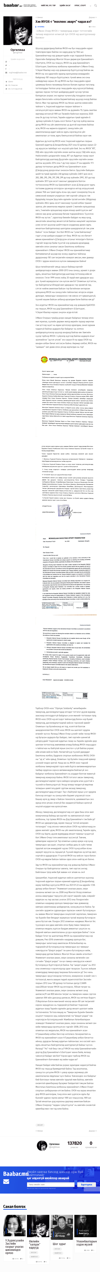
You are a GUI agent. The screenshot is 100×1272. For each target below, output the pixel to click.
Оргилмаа (40, 27)
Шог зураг (59, 1244)
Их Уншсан (11, 85)
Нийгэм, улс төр (48, 5)
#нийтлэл (34, 1257)
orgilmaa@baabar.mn (16, 73)
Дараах (93, 17)
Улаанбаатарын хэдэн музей (86, 1243)
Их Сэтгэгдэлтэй (13, 89)
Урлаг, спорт (80, 5)
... (90, 5)
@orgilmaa (17, 53)
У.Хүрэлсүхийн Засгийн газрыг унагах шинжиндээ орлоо (14, 1247)
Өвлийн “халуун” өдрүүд (34, 1244)
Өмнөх (39, 17)
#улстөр (33, 1252)
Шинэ (9, 81)
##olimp (40, 1125)
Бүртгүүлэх (86, 1184)
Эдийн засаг (65, 5)
